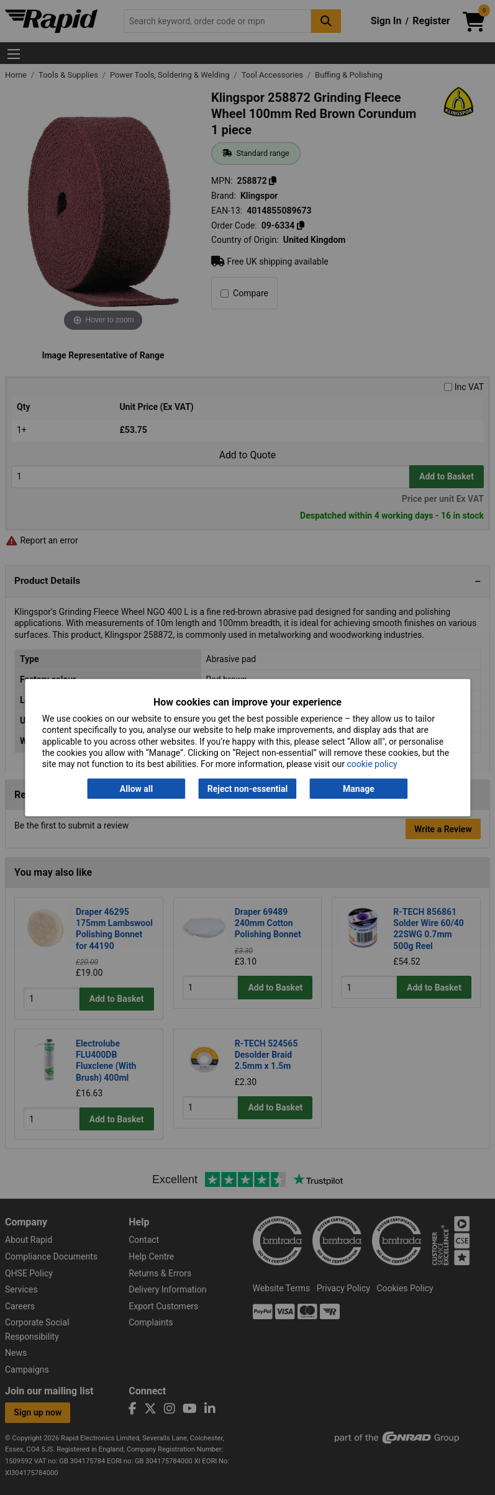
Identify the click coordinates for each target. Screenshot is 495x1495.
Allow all (136, 789)
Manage (359, 789)
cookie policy (372, 764)
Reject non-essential (247, 789)
